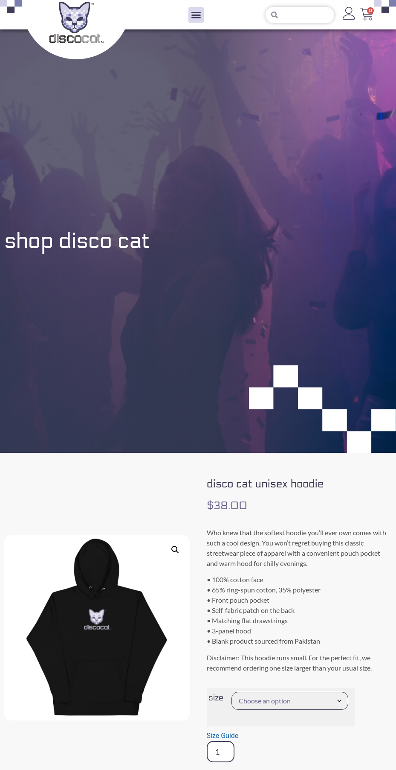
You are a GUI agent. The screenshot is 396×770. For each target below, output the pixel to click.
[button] (196, 15)
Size (215, 698)
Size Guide (223, 736)
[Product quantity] (220, 751)
